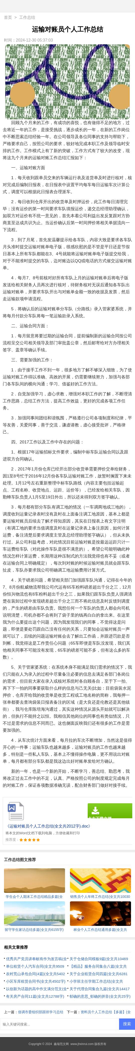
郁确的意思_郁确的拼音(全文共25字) (100, 996)
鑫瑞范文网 (61, 1044)
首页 (8, 17)
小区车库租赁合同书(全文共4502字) (35, 981)
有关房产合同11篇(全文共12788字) (35, 996)
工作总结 (27, 17)
